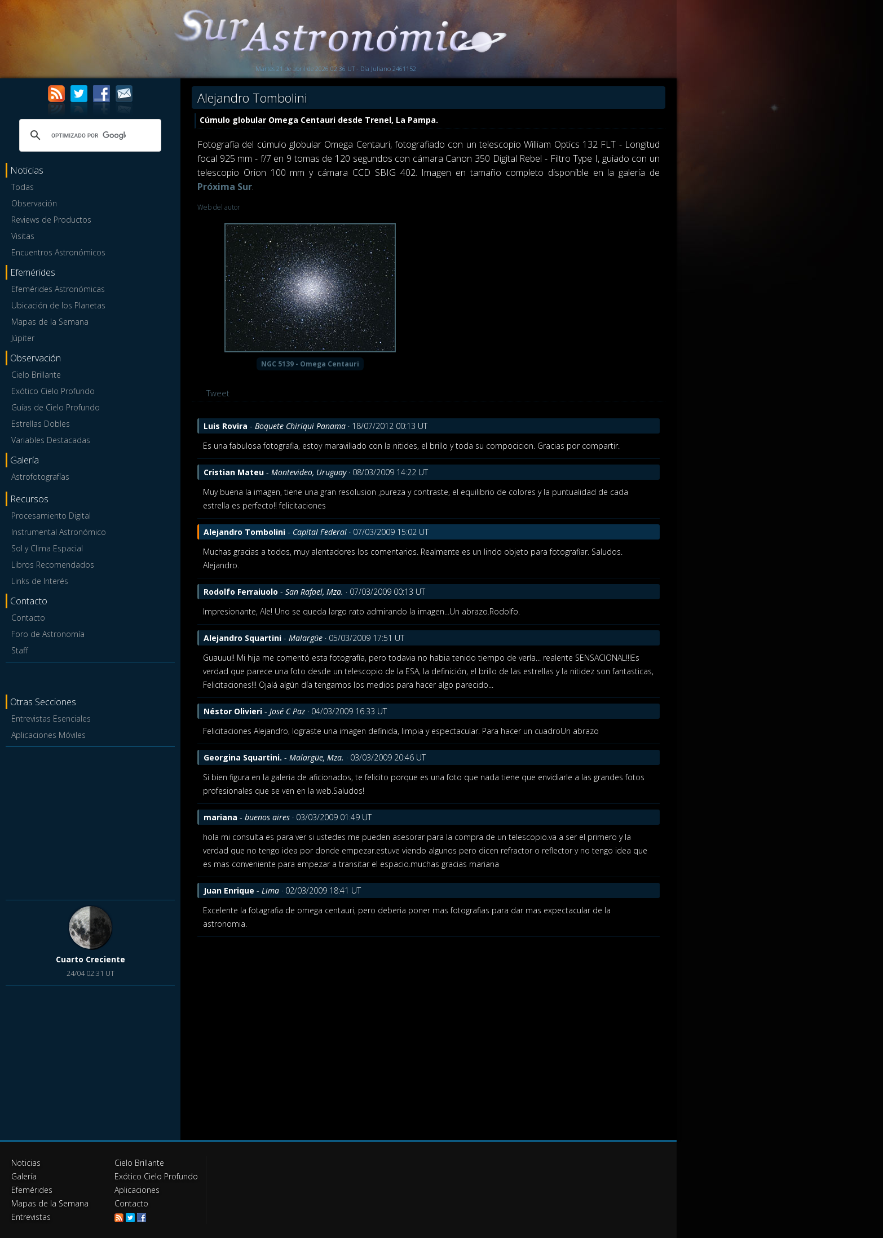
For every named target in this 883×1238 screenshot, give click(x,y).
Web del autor (218, 207)
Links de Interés (39, 581)
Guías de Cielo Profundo (55, 407)
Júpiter (22, 338)
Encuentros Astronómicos (58, 252)
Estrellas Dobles (40, 423)
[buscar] (88, 135)
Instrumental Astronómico (58, 532)
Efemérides (31, 1189)
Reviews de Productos (51, 219)
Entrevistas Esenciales (51, 718)
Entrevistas (31, 1217)
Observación (34, 203)
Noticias (26, 1162)
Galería (24, 1176)
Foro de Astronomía (48, 634)
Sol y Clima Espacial (47, 548)
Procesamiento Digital (51, 515)
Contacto (28, 617)
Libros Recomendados (52, 564)
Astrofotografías (40, 476)
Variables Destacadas (50, 440)
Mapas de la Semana (50, 321)
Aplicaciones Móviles (48, 734)
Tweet (217, 393)
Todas (22, 187)
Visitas (22, 236)
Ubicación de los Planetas (58, 305)
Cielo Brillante (36, 374)
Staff (19, 650)
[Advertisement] (90, 821)
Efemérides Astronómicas (58, 289)
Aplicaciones (137, 1189)
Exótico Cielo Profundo (53, 391)
